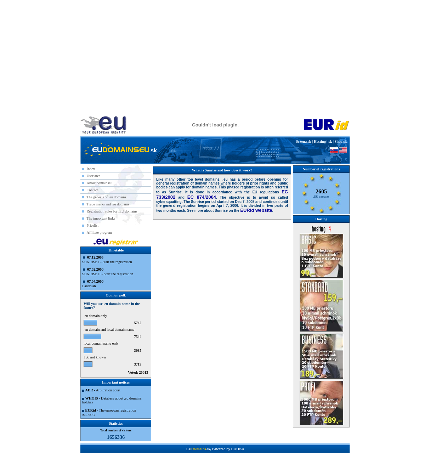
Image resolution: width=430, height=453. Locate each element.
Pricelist (93, 225)
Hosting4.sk (323, 141)
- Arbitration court (102, 390)
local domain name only (101, 343)
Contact (92, 190)
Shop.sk (341, 141)
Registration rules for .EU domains (112, 211)
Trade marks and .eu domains (108, 204)
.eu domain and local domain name (109, 330)
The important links (101, 218)
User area (94, 176)
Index (91, 169)
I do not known (95, 357)
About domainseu (100, 183)
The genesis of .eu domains (106, 197)
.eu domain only (95, 316)
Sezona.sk (303, 141)
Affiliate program (99, 232)
